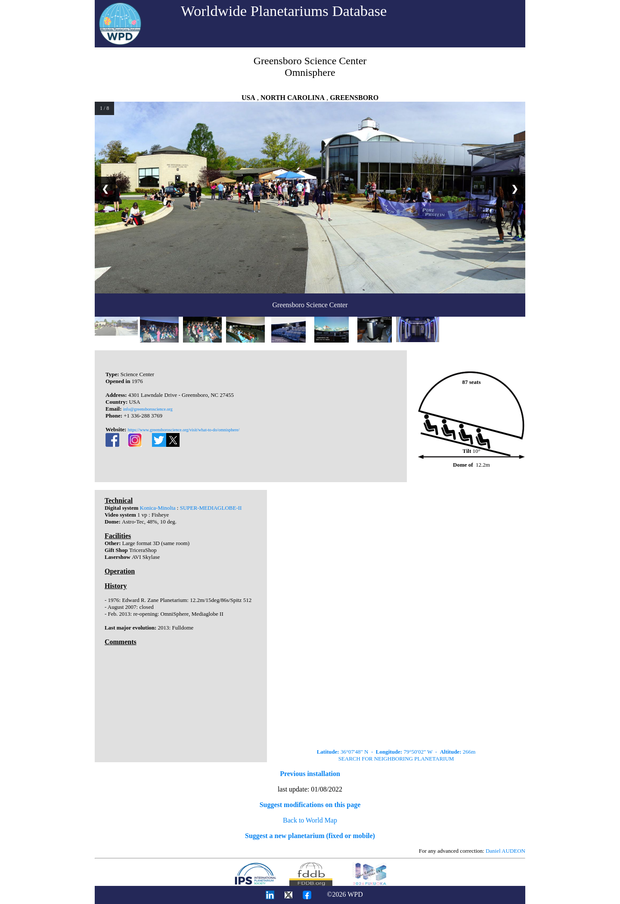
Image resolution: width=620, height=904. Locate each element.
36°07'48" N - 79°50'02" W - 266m (396, 751)
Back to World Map (310, 820)
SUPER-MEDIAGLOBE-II (211, 508)
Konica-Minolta (158, 508)
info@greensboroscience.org (148, 409)
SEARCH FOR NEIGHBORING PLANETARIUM (396, 758)
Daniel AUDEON (505, 851)
